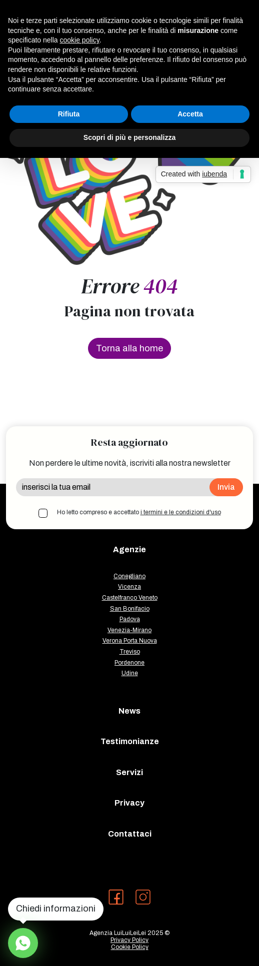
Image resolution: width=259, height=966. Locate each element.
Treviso (130, 651)
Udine (130, 673)
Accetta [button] (190, 114)
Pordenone (129, 662)
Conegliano (130, 576)
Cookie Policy (129, 947)
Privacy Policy (129, 940)
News (129, 711)
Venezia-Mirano (130, 630)
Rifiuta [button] (69, 114)
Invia (226, 487)
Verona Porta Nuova (129, 640)
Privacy (129, 803)
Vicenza (129, 586)
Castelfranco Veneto (130, 597)
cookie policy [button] (80, 40)
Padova (130, 619)
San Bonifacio (130, 608)
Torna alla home (129, 348)
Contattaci (130, 834)
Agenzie (129, 549)
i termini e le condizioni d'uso (180, 512)
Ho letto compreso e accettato (139, 512)
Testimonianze (129, 741)
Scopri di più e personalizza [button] (130, 137)
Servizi (129, 772)
